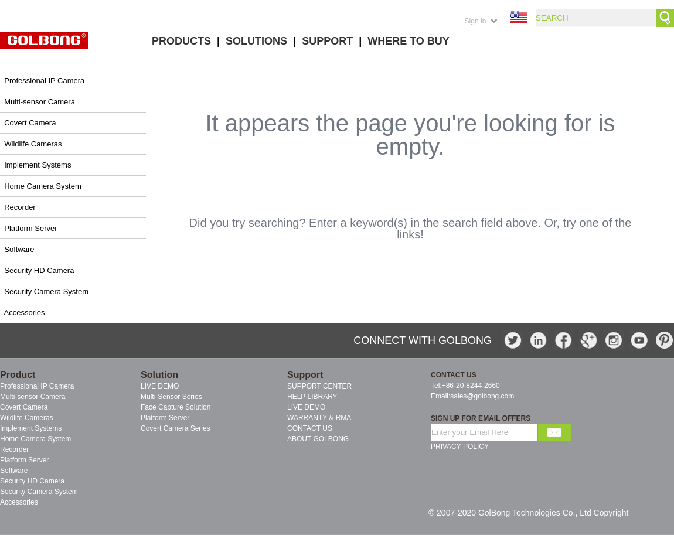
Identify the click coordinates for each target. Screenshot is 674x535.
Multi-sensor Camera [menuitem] (32, 397)
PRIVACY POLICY (460, 446)
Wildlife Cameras (33, 143)
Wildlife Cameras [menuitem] (26, 418)
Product (17, 375)
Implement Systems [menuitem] (31, 428)
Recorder (19, 207)
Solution (159, 375)
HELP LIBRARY (312, 397)
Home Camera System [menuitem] (35, 439)
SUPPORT (327, 41)
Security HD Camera (39, 270)
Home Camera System (42, 186)
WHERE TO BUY (408, 41)
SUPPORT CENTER (319, 386)
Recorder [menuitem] (14, 449)
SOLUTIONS (256, 41)
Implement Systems (37, 165)
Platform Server (30, 228)
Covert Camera (30, 122)
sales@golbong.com (482, 396)
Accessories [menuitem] (19, 502)
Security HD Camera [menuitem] (32, 481)
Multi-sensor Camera (39, 101)
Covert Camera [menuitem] (23, 407)
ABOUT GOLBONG (318, 439)
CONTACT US (309, 428)
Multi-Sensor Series (171, 397)
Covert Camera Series (175, 428)
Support (305, 375)
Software (19, 249)
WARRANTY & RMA (319, 418)
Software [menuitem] (14, 470)
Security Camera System (46, 291)
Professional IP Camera (44, 80)
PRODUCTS (181, 41)
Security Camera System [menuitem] (39, 492)
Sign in (475, 21)
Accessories (24, 312)
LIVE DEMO (160, 386)
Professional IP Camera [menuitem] (37, 386)
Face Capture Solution (175, 407)
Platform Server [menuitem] (24, 460)
